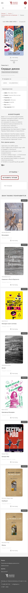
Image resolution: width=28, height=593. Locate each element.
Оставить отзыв (10, 177)
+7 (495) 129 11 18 (5, 584)
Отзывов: (22, 21)
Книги (10, 13)
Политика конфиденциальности (10, 563)
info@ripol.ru (15, 584)
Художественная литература (9, 15)
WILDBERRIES (13, 83)
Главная (3, 13)
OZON (5, 83)
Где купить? (4, 571)
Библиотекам (5, 565)
